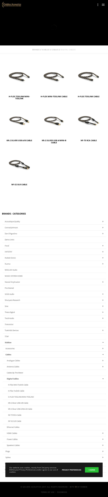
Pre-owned (9, 288)
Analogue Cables (56, 360)
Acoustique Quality (55, 221)
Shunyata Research (55, 300)
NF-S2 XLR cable (14, 421)
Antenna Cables (56, 366)
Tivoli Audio (55, 318)
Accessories (55, 348)
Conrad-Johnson (55, 227)
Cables (55, 354)
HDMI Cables (56, 433)
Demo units (9, 239)
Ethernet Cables (13, 427)
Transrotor (9, 324)
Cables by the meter (15, 372)
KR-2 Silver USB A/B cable (18, 403)
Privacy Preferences (71, 470)
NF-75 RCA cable (14, 415)
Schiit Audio (55, 294)
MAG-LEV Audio (11, 270)
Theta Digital (55, 312)
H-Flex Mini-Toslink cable (18, 385)
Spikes (55, 457)
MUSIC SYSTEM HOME (14, 276)
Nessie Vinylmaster (55, 282)
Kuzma (55, 263)
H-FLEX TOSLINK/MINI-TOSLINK (21, 397)
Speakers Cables (56, 445)
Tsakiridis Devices (55, 330)
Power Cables (56, 439)
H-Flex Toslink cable (16, 391)
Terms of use (47, 492)
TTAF (7, 336)
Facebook (62, 492)
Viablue (55, 342)
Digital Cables (56, 378)
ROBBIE (84, 487)
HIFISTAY (55, 251)
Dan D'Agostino (55, 233)
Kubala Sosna (55, 257)
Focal (55, 245)
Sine (55, 306)
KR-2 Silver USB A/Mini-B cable (20, 409)
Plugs (55, 451)
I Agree (92, 470)
